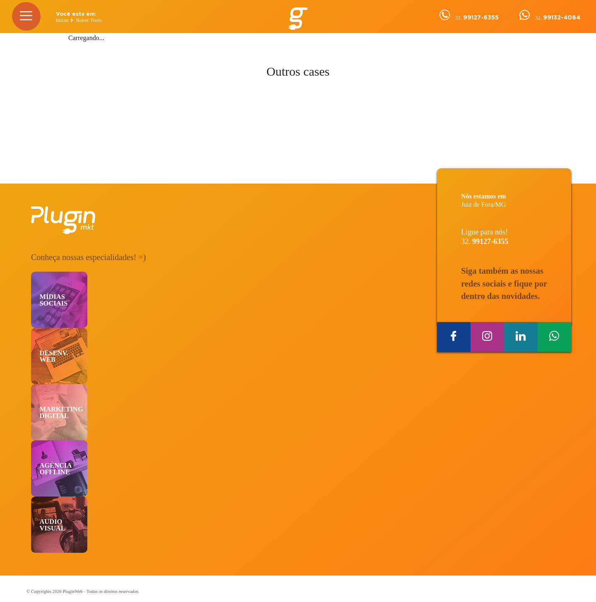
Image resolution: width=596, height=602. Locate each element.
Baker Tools (89, 20)
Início (62, 20)
